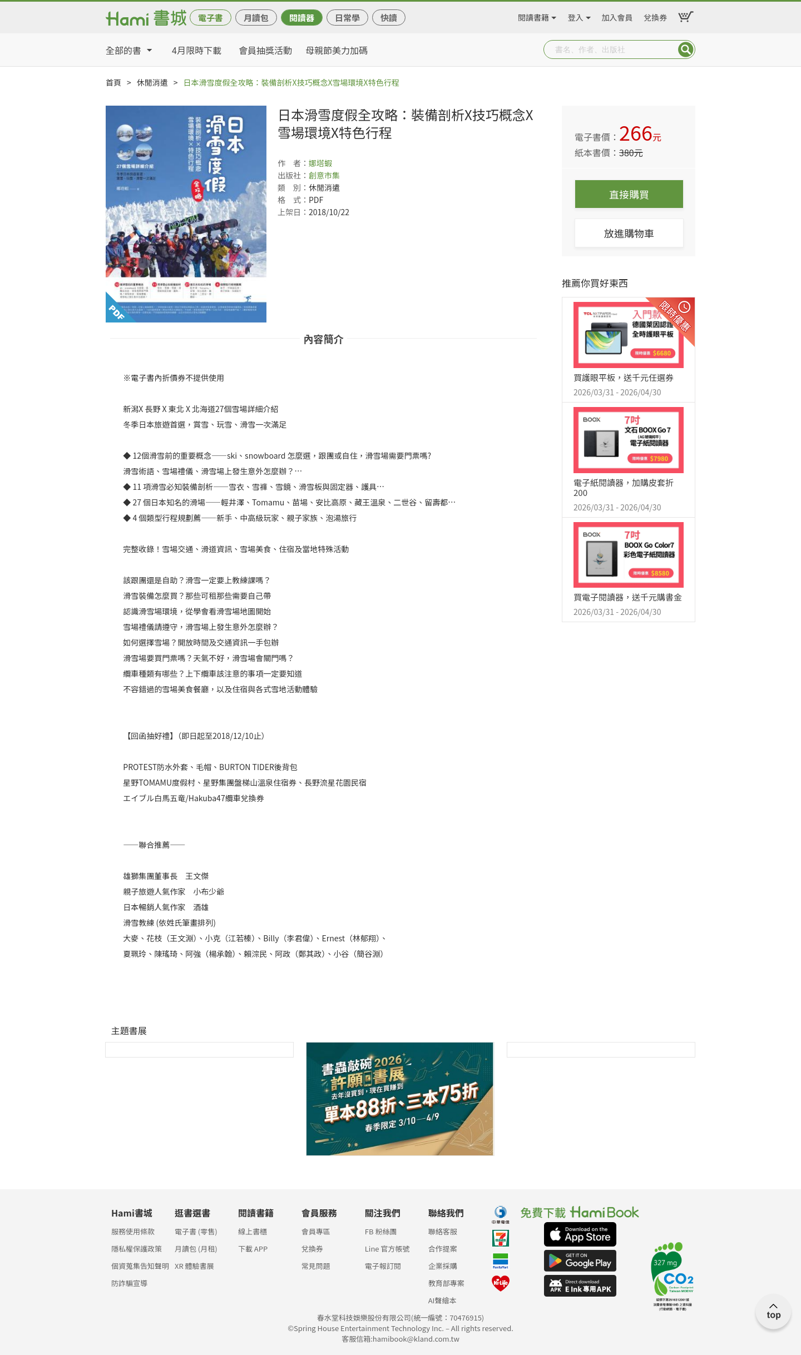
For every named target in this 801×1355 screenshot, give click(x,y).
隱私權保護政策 (136, 1248)
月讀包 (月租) (196, 1248)
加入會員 (617, 15)
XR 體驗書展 (194, 1265)
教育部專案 (446, 1283)
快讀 (388, 17)
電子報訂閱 (383, 1265)
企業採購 (442, 1265)
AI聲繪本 (442, 1300)
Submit (686, 49)
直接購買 (629, 194)
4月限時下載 (196, 50)
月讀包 (256, 17)
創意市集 (324, 175)
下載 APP (253, 1248)
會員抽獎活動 (265, 50)
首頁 (113, 82)
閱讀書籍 (533, 15)
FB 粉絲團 (381, 1231)
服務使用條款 (133, 1231)
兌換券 (655, 15)
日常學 (347, 17)
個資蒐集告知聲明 (140, 1265)
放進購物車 (629, 233)
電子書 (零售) (196, 1231)
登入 (576, 15)
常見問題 (315, 1265)
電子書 (210, 17)
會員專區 (315, 1231)
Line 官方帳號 (387, 1248)
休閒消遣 (152, 82)
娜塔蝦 (320, 162)
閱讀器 (301, 17)
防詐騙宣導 (129, 1283)
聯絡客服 (442, 1231)
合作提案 (442, 1248)
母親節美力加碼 (336, 50)
